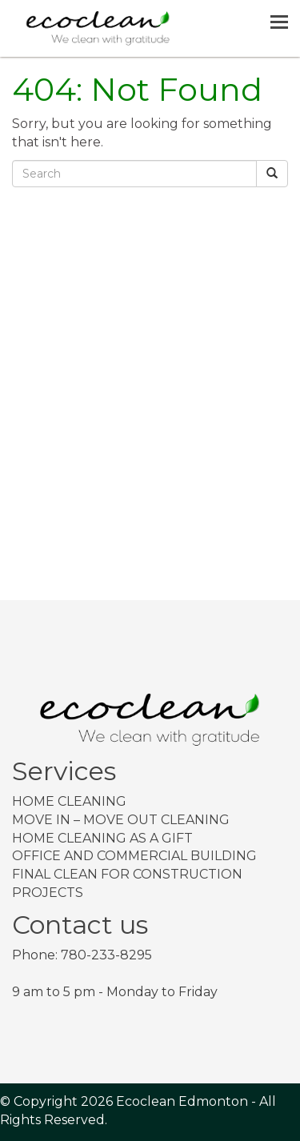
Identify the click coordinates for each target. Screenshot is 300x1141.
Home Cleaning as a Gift (102, 838)
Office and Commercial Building (134, 855)
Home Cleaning (69, 801)
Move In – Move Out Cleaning (121, 819)
